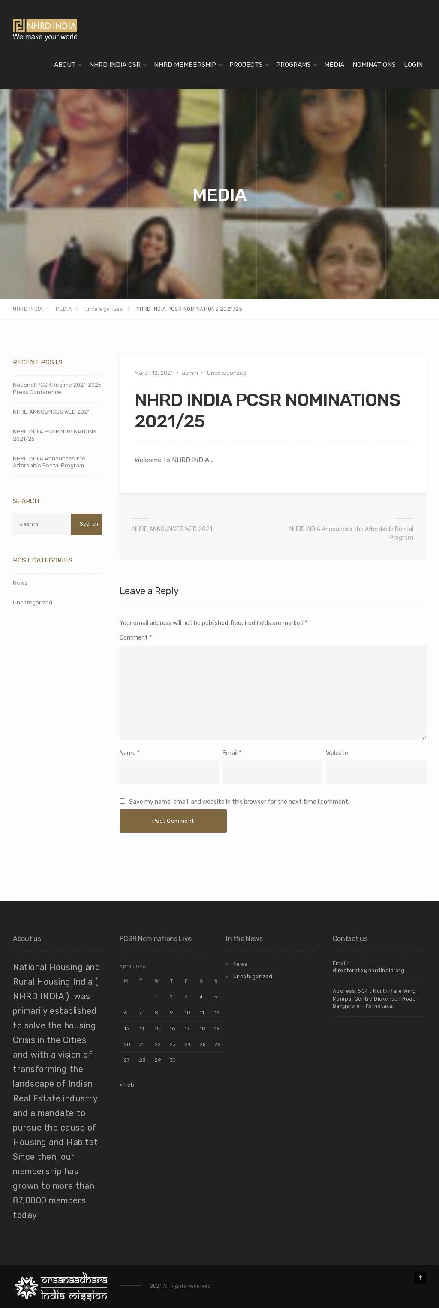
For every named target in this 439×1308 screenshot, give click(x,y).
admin (190, 373)
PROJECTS (246, 65)
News (20, 583)
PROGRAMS (293, 65)
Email (230, 753)
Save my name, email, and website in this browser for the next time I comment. (239, 802)
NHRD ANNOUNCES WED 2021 (172, 529)
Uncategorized (227, 373)
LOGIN (413, 65)
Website (337, 753)
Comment (136, 637)
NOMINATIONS (374, 65)
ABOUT (65, 65)
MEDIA (334, 65)
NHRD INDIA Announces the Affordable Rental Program (351, 533)
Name (128, 753)
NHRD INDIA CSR (115, 65)
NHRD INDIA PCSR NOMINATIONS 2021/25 (54, 435)
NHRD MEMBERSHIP (185, 65)
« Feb (127, 1085)
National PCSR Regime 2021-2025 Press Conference (57, 388)
